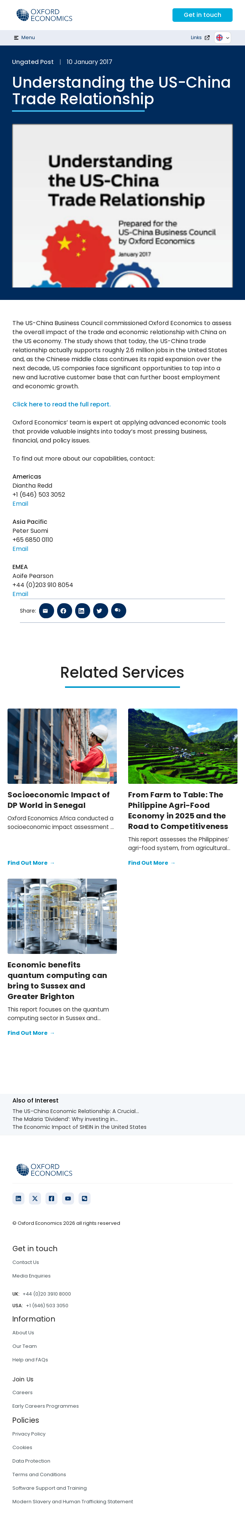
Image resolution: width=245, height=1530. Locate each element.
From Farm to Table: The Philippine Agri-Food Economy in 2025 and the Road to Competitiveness (178, 810)
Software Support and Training (49, 1488)
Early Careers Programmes (45, 1406)
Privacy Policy (28, 1434)
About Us (23, 1332)
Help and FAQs (30, 1360)
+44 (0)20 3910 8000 (47, 1294)
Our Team (24, 1346)
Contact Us (25, 1262)
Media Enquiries (31, 1276)
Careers (22, 1392)
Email (20, 503)
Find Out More (31, 863)
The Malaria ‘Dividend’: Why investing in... (65, 1119)
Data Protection (31, 1461)
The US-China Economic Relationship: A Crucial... (75, 1111)
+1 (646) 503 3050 (47, 1305)
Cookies (22, 1447)
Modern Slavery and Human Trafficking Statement (72, 1501)
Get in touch (202, 15)
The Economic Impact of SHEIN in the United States (79, 1127)
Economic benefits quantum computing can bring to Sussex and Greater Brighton (57, 981)
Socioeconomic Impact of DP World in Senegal (59, 800)
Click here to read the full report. (61, 404)
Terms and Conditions (39, 1474)
